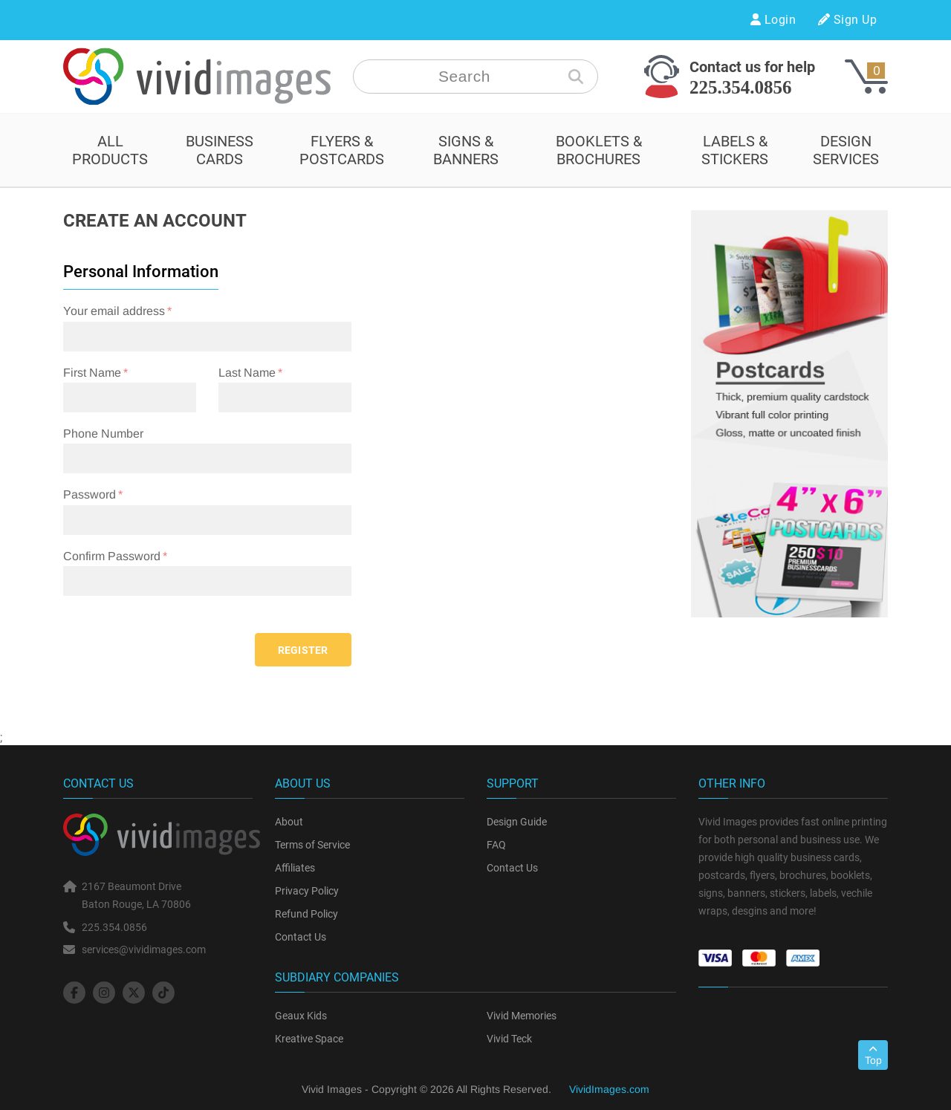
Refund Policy (306, 914)
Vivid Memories (521, 1016)
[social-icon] (74, 992)
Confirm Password (111, 556)
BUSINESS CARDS (219, 150)
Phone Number (103, 433)
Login (773, 20)
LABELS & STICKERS (734, 150)
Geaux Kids (301, 1016)
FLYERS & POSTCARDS (341, 150)
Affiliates (295, 868)
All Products (110, 150)
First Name (92, 372)
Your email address (114, 311)
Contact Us (300, 937)
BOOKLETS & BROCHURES (599, 150)
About (289, 822)
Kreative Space (309, 1039)
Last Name (247, 372)
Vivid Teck (509, 1039)
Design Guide (517, 822)
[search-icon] (575, 76)
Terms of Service (312, 845)
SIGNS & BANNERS (466, 150)
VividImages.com (609, 1089)
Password (89, 494)
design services (846, 150)
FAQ (496, 845)
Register (303, 650)
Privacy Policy (307, 891)
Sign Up (847, 20)
